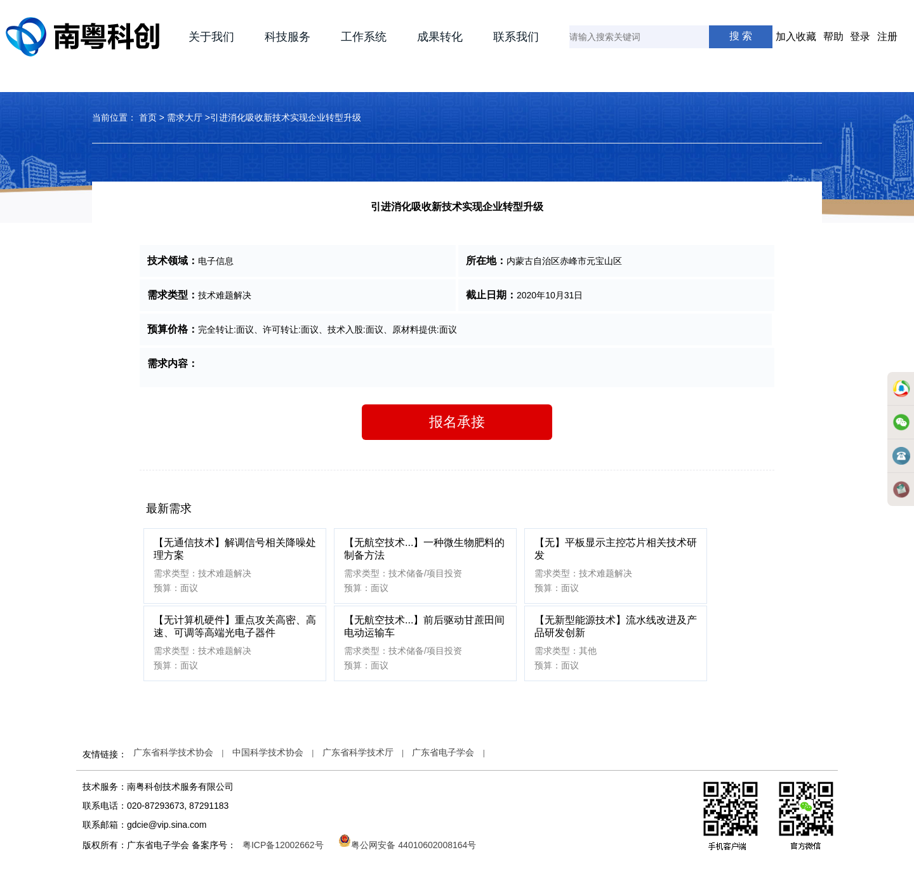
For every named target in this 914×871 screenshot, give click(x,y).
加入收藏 (796, 36)
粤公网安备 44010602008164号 (407, 845)
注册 (887, 36)
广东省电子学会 (443, 752)
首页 (148, 117)
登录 (860, 36)
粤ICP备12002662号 (283, 845)
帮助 (833, 36)
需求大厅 (184, 117)
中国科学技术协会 (267, 752)
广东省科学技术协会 (173, 752)
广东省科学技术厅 (358, 752)
